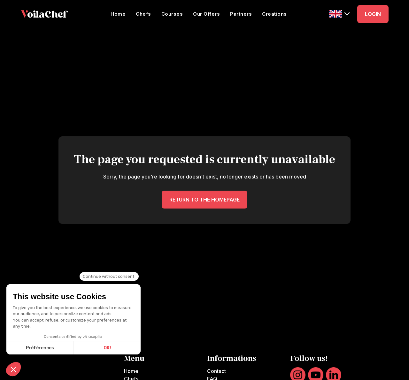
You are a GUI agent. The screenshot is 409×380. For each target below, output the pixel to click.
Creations (274, 14)
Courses (172, 14)
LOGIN (373, 14)
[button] (339, 13)
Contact (216, 371)
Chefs (143, 14)
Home (118, 14)
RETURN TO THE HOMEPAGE (204, 199)
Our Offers (206, 14)
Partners (241, 14)
